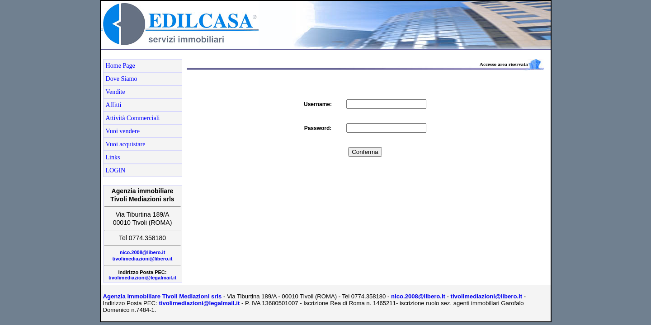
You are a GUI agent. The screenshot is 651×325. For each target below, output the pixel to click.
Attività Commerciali (133, 117)
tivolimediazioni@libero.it (143, 258)
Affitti (114, 104)
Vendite (115, 91)
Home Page (120, 65)
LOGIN (116, 170)
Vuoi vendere (123, 131)
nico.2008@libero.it (142, 252)
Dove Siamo (121, 78)
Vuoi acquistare (126, 144)
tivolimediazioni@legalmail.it (142, 277)
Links (113, 157)
